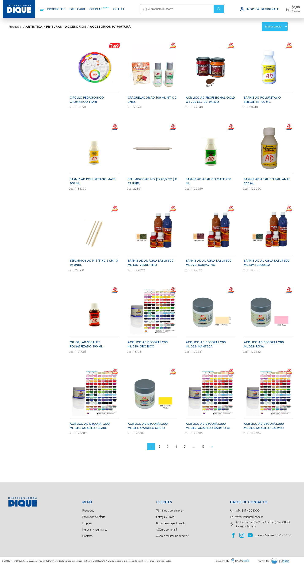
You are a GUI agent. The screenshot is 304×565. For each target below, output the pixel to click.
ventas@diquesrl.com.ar (249, 517)
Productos (88, 510)
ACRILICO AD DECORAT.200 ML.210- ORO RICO (148, 344)
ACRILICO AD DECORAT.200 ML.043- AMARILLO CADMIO (264, 426)
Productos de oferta (93, 517)
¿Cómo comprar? (167, 529)
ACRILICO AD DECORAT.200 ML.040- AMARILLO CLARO (90, 426)
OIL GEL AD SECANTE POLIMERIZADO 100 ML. (86, 344)
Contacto (87, 536)
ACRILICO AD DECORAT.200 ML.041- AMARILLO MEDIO (148, 426)
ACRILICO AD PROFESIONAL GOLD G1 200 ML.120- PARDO (210, 99)
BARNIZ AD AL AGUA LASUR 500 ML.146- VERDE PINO (150, 263)
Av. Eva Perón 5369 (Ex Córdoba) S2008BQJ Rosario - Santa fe (263, 524)
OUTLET (119, 9)
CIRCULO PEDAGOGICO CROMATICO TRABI (87, 99)
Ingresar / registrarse (94, 529)
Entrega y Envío (165, 517)
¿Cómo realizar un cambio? (172, 536)
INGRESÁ (252, 9)
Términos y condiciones (170, 510)
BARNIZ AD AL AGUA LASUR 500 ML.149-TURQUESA (266, 263)
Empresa (87, 523)
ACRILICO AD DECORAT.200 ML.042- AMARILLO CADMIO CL (208, 426)
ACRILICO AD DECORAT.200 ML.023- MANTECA (206, 344)
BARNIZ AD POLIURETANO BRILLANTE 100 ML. (262, 99)
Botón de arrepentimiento (170, 523)
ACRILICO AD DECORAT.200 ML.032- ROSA (264, 344)
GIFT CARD (77, 9)
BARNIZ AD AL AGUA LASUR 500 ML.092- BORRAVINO (208, 263)
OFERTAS (95, 9)
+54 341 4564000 (247, 510)
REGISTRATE (270, 9)
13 (203, 446)
